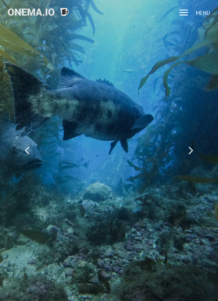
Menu (195, 13)
